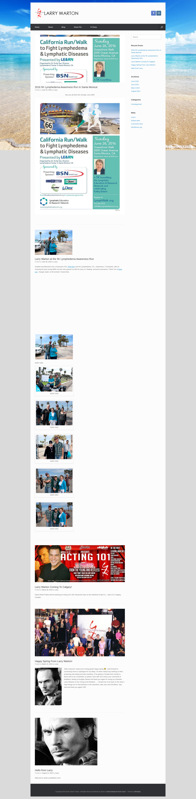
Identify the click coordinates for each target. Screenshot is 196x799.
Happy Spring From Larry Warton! (53, 661)
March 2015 (135, 88)
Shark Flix (78, 27)
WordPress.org (136, 127)
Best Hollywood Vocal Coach (116, 791)
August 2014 (135, 91)
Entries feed (135, 121)
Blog (63, 27)
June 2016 (135, 81)
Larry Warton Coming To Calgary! (53, 587)
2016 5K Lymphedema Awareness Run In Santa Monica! (66, 87)
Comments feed (137, 124)
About (50, 27)
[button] (162, 27)
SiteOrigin (137, 791)
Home (37, 27)
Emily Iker (71, 267)
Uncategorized (136, 104)
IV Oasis (93, 27)
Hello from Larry (44, 770)
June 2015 (135, 84)
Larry (55, 90)
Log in (133, 117)
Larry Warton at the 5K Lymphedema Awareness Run (64, 259)
